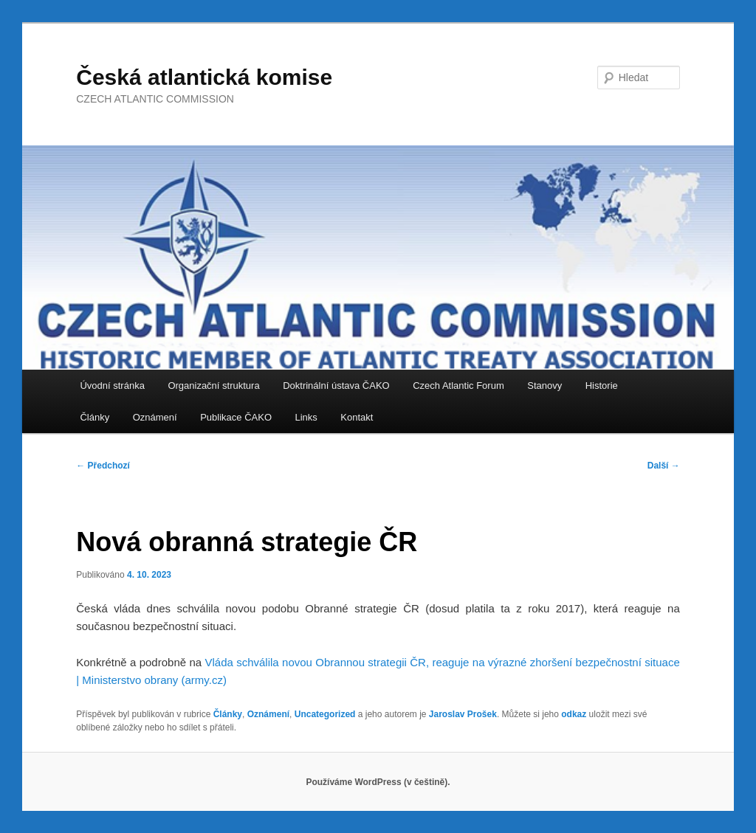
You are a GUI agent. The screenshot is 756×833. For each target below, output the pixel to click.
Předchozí (103, 465)
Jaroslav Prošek (463, 714)
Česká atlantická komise (204, 77)
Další (663, 465)
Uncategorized (325, 714)
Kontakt (356, 417)
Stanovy (544, 385)
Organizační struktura (213, 385)
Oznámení (155, 417)
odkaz (573, 714)
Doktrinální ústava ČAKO (336, 385)
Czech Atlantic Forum (458, 385)
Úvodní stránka (112, 385)
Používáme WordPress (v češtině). (378, 782)
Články (94, 417)
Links (306, 417)
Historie (601, 385)
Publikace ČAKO (236, 417)
